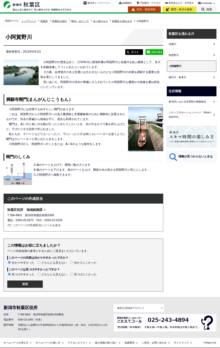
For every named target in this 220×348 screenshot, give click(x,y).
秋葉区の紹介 (59, 21)
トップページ (28, 21)
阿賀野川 (174, 55)
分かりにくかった (85, 262)
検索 (209, 9)
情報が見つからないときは (195, 156)
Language (207, 3)
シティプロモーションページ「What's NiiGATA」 (190, 114)
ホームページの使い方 (48, 342)
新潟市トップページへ (99, 3)
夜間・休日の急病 (181, 9)
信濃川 (172, 44)
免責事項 (129, 342)
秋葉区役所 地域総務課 (24, 210)
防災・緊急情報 (146, 9)
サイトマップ (181, 342)
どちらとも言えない (54, 262)
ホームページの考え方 (16, 342)
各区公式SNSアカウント (131, 308)
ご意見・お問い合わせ (154, 342)
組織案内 (127, 3)
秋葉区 (44, 21)
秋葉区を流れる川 (122, 21)
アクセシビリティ (78, 342)
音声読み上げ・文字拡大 (181, 3)
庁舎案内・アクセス (150, 3)
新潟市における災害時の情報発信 (187, 101)
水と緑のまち (100, 21)
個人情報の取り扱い (106, 342)
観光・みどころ (80, 21)
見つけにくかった (85, 274)
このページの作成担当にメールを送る (37, 225)
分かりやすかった (23, 262)
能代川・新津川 (177, 77)
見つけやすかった (23, 274)
